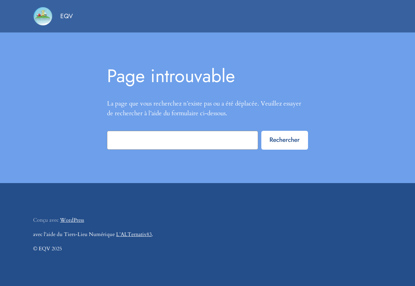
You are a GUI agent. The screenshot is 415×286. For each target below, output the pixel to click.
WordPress (72, 220)
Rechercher (284, 139)
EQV (66, 15)
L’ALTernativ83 (134, 234)
